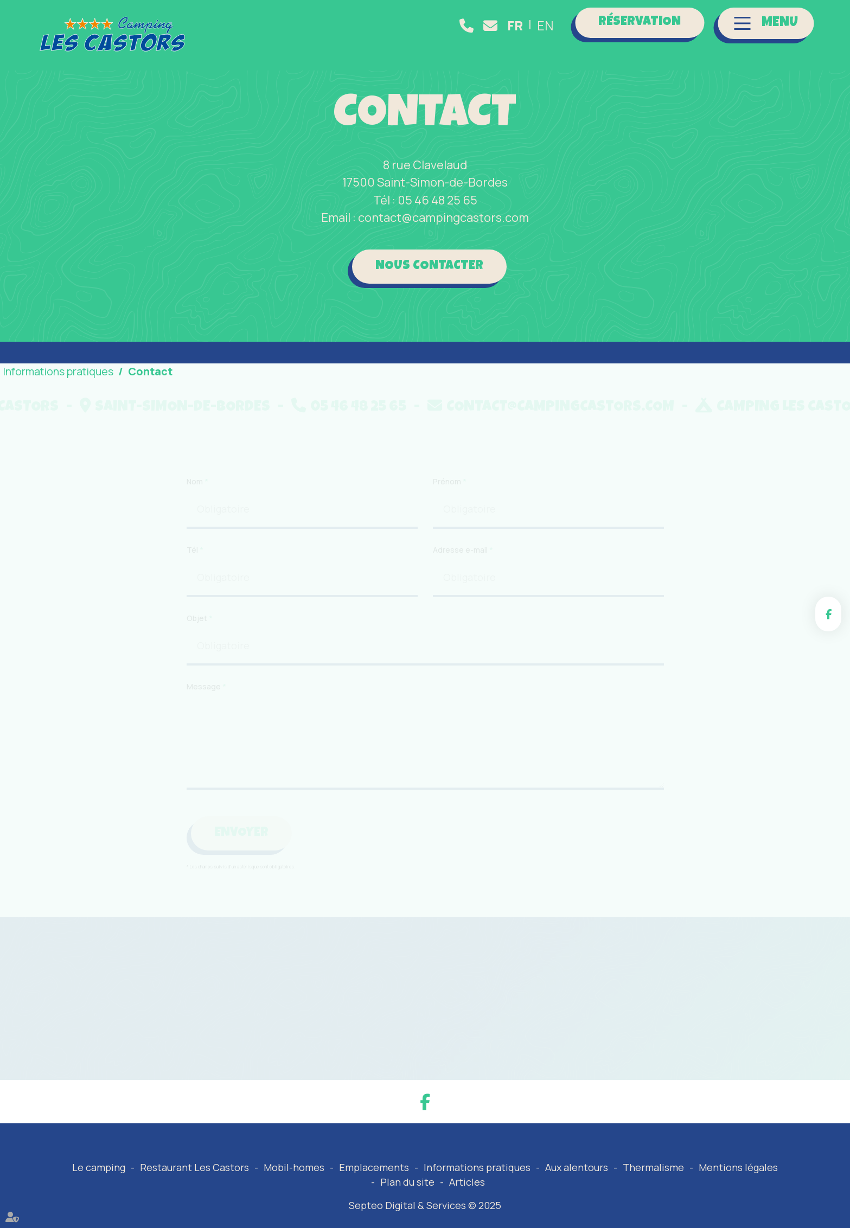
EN (545, 25)
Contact (150, 371)
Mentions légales (738, 1167)
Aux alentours (576, 1167)
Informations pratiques (477, 1167)
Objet (198, 658)
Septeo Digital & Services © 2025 (425, 1205)
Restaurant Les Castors (194, 1167)
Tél (193, 589)
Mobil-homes (294, 1167)
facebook (828, 614)
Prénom (448, 521)
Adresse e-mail (461, 589)
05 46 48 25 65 (468, 25)
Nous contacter (429, 266)
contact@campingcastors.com (492, 25)
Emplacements (374, 1167)
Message (204, 726)
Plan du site (407, 1181)
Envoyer (241, 872)
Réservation (639, 22)
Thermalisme (653, 1167)
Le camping (98, 1167)
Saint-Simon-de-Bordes (234, 407)
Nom (195, 521)
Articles (467, 1181)
